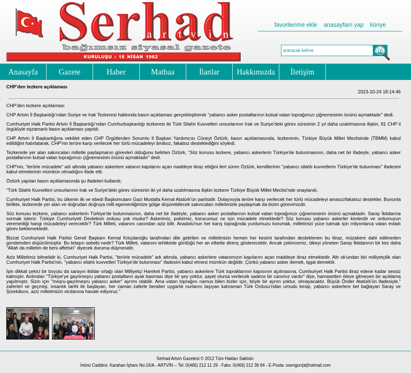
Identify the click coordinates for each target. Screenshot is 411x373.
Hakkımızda (256, 71)
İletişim (303, 71)
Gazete (70, 71)
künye (377, 24)
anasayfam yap (344, 24)
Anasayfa (23, 71)
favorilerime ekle (295, 24)
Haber (116, 71)
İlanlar (209, 71)
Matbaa (162, 71)
